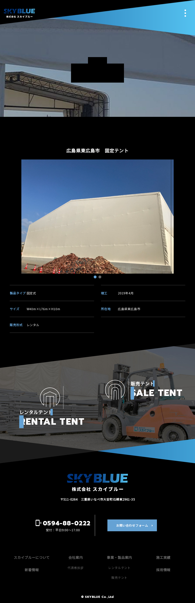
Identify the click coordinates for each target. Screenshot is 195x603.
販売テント (119, 577)
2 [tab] (100, 277)
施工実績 (163, 557)
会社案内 (75, 557)
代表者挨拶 (76, 567)
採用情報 (163, 569)
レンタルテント (119, 567)
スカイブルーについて (32, 557)
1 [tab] (96, 277)
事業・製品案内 (119, 557)
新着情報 (32, 569)
